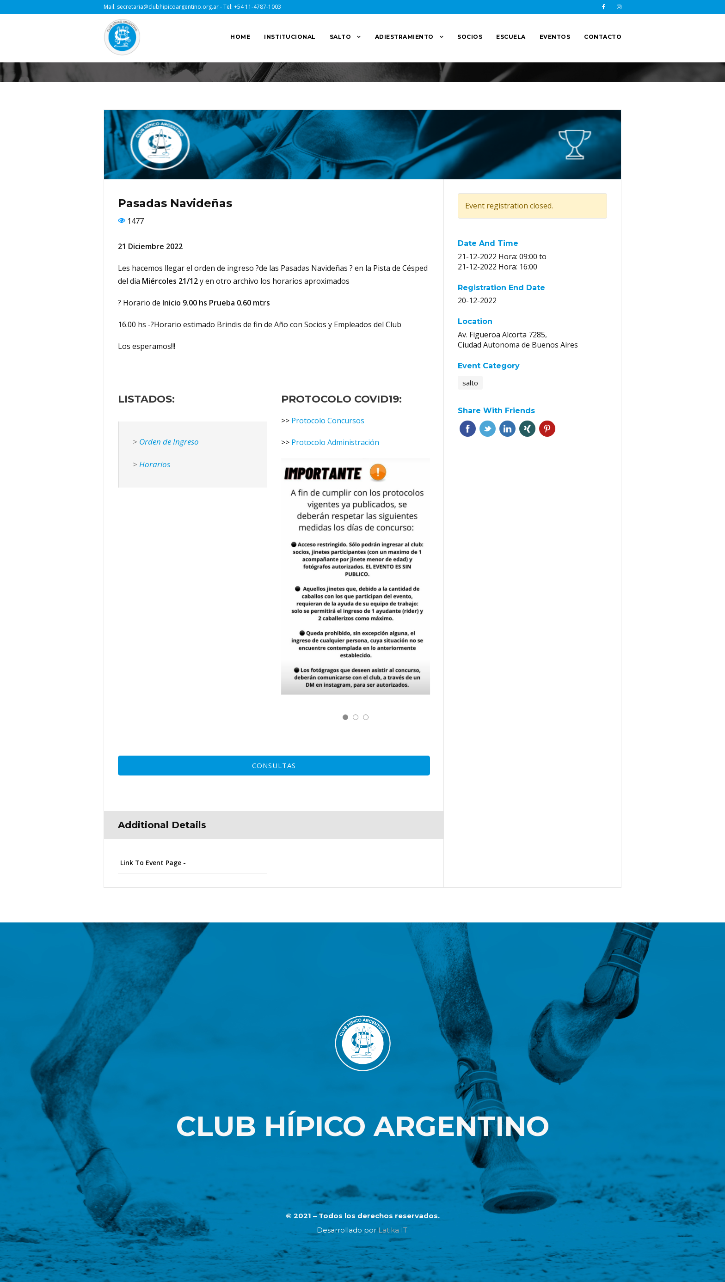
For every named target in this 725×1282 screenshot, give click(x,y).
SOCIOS (469, 36)
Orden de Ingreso (169, 441)
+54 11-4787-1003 (257, 7)
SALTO (340, 36)
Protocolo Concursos (327, 420)
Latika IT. (393, 1230)
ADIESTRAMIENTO (404, 36)
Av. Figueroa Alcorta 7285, (502, 335)
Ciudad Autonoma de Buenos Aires (518, 345)
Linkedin (507, 429)
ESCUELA (511, 36)
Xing (527, 429)
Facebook (468, 429)
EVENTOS (555, 36)
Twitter (487, 429)
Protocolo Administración (335, 442)
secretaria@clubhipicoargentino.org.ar (168, 7)
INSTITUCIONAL (290, 36)
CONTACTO (602, 36)
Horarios (154, 464)
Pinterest (547, 429)
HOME (240, 36)
